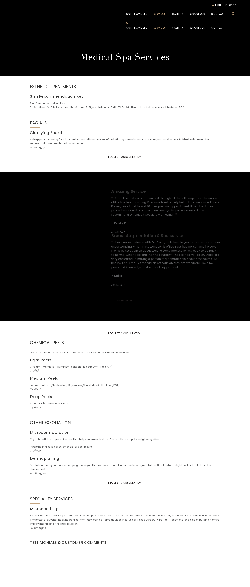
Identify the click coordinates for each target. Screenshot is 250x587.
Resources (197, 14)
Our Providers (136, 14)
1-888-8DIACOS (223, 5)
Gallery (177, 14)
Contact (218, 14)
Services (160, 14)
